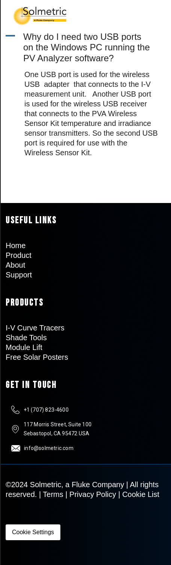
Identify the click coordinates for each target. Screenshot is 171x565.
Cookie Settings (33, 532)
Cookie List (140, 494)
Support (19, 275)
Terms (53, 494)
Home (16, 245)
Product (19, 255)
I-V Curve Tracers (35, 328)
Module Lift (24, 347)
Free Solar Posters (37, 357)
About (15, 265)
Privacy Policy (92, 494)
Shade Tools (26, 337)
